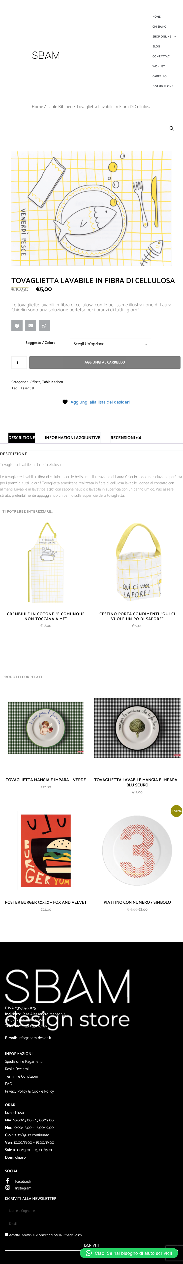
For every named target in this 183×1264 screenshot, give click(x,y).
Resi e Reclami (17, 1069)
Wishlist (158, 66)
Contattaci (161, 56)
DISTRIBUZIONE (162, 86)
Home (156, 16)
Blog (156, 46)
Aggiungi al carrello (105, 362)
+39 (26, 1026)
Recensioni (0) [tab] (126, 437)
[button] (171, 128)
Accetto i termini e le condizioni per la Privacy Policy (45, 1235)
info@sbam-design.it (35, 1038)
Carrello (159, 76)
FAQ (8, 1084)
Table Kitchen (60, 107)
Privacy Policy (16, 1091)
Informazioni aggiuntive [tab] (72, 437)
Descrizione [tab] (21, 437)
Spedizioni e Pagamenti (23, 1061)
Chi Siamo (159, 26)
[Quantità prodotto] (19, 362)
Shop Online (164, 36)
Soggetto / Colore (41, 343)
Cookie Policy (43, 1091)
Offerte (35, 382)
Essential (27, 388)
